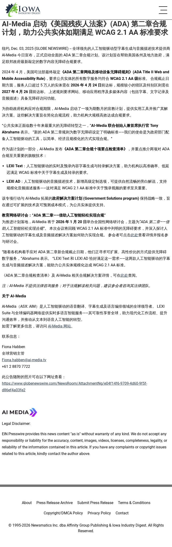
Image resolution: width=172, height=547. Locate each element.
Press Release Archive (54, 502)
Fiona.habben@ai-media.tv (24, 360)
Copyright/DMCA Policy (63, 513)
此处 (134, 235)
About (27, 502)
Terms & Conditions (134, 502)
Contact (122, 513)
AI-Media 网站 (59, 326)
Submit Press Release (95, 502)
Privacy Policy (99, 513)
